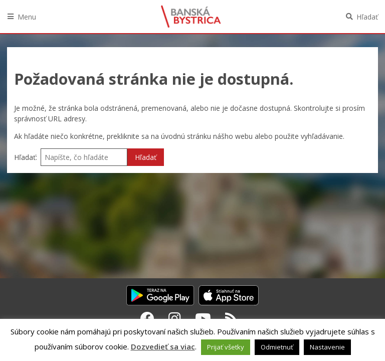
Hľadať (367, 17)
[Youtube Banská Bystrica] (203, 318)
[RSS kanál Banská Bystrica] (231, 318)
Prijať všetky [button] (225, 346)
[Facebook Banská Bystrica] (147, 318)
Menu (27, 17)
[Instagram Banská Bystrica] (174, 318)
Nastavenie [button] (327, 346)
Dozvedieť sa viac (163, 346)
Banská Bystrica (191, 17)
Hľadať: (25, 157)
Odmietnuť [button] (277, 346)
